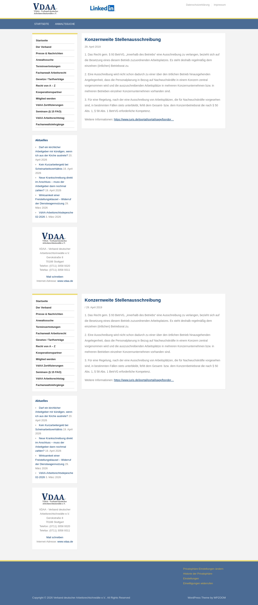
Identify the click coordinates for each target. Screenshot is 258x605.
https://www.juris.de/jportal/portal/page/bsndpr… (144, 119)
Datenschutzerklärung (198, 4)
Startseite (41, 24)
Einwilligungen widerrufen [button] (198, 583)
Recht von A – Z (45, 85)
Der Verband (43, 46)
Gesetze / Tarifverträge (50, 79)
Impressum (220, 4)
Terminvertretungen (48, 66)
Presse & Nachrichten (49, 53)
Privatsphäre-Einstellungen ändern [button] (203, 568)
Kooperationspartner (49, 92)
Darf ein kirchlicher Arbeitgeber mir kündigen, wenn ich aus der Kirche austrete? (53, 151)
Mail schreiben (54, 276)
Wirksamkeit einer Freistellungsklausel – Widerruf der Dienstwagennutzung (53, 199)
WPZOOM (220, 597)
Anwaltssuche (65, 24)
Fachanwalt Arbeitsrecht (51, 72)
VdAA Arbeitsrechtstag (50, 117)
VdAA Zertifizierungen (49, 105)
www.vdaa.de (65, 280)
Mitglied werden (46, 98)
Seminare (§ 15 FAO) (48, 111)
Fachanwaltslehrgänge (50, 124)
